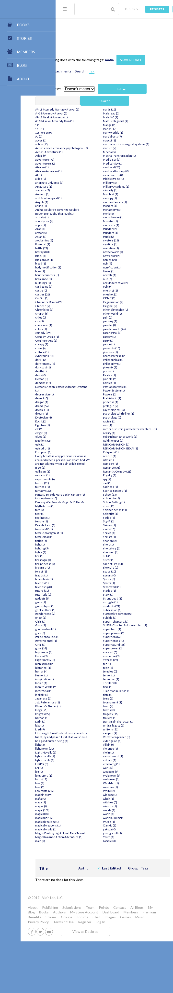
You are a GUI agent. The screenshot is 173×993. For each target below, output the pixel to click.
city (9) (74, 355)
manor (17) (125, 159)
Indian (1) (76, 725)
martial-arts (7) (128, 166)
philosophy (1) (127, 397)
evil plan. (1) (77, 509)
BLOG (22, 65)
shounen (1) (126, 590)
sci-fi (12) (124, 544)
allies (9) (75, 209)
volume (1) (125, 802)
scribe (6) (125, 555)
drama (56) (77, 440)
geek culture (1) (80, 652)
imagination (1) (79, 721)
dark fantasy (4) (80, 397)
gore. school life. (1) (82, 678)
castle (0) (76, 324)
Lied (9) (75, 771)
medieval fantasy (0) (131, 205)
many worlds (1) (129, 163)
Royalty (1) (125, 513)
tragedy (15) (126, 755)
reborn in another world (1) (136, 474)
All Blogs (86, 954)
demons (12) (78, 417)
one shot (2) (126, 324)
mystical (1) (126, 278)
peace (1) (124, 378)
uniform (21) (126, 771)
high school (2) (79, 705)
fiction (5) (76, 582)
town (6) (124, 748)
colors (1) (76, 363)
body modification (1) (83, 301)
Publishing (85, 949)
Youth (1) (124, 879)
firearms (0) (77, 609)
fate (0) (74, 551)
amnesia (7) (77, 220)
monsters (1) (127, 259)
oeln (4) (123, 320)
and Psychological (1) (83, 228)
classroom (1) (78, 359)
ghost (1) (75, 659)
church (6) (76, 348)
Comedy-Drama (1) (82, 371)
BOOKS (131, 9)
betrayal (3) (77, 286)
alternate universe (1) (84, 213)
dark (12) (75, 394)
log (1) (74, 817)
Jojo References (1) (82, 744)
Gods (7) (75, 667)
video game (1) (128, 782)
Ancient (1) (77, 224)
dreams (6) (77, 444)
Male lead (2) (127, 143)
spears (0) (125, 613)
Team (125, 949)
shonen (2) (125, 578)
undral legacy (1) (129, 767)
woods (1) (125, 852)
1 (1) (73, 151)
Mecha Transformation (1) (135, 190)
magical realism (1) (82, 867)
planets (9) (125, 413)
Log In (85, 973)
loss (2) (74, 829)
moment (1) (126, 240)
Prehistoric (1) (128, 432)
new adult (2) (127, 290)
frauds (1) (76, 617)
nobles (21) (126, 293)
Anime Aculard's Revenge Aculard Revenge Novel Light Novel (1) (88, 243)
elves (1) (75, 471)
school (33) (125, 532)
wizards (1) (126, 848)
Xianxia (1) (125, 867)
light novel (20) (79, 794)
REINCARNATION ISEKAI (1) (136, 486)
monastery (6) (127, 243)
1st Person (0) (79, 159)
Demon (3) (76, 413)
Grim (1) (75, 686)
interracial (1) (79, 732)
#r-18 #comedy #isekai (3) (86, 139)
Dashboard (98, 959)
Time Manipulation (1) (132, 732)
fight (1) (75, 586)
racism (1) (125, 455)
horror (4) (76, 713)
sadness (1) (126, 525)
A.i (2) (73, 163)
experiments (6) (80, 517)
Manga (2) (125, 155)
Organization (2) (129, 336)
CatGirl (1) (76, 332)
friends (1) (77, 625)
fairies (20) (77, 521)
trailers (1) (125, 759)
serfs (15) (125, 567)
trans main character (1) (134, 763)
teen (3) (124, 709)
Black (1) (75, 290)
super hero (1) (128, 671)
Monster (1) (126, 255)
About (68, 949)
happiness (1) (78, 694)
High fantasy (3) (80, 701)
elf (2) (74, 463)
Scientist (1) (126, 551)
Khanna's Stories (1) (83, 748)
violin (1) (124, 794)
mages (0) (76, 852)
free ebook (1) (79, 621)
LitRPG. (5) (76, 809)
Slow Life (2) (126, 605)
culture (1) (77, 386)
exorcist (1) (77, 513)
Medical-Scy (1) (128, 197)
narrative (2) (127, 282)
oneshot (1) (126, 328)
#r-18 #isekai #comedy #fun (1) (89, 147)
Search (115, 76)
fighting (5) (77, 590)
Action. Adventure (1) (84, 182)
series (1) (125, 571)
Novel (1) (124, 305)
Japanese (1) (78, 740)
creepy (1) (76, 378)
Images (145, 964)
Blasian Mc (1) (79, 293)
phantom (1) (126, 386)
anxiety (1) (77, 251)
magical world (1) (81, 875)
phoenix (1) (126, 401)
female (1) (76, 563)
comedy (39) (78, 367)
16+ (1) (74, 155)
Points (139, 949)
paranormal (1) (128, 367)
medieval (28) (127, 201)
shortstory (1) (127, 586)
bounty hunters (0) (82, 309)
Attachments (96, 76)
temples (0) (126, 713)
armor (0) (76, 266)
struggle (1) (126, 640)
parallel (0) (125, 359)
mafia (144, 55)
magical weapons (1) (83, 871)
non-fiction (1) (127, 301)
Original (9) (126, 340)
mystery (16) (127, 274)
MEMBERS (26, 52)
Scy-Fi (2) (124, 559)
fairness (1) (77, 525)
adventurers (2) (80, 194)
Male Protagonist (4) (131, 151)
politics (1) (125, 417)
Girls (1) (75, 663)
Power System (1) (129, 424)
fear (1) (75, 555)
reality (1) (125, 471)
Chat (131, 964)
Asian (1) (75, 270)
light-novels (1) (79, 806)
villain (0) (124, 786)
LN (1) (74, 813)
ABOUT (23, 79)
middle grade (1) (129, 213)
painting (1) (126, 355)
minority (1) (126, 224)
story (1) (124, 632)
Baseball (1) (77, 278)
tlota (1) (123, 736)
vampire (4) (126, 775)
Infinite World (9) (81, 728)
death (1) (76, 405)
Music (82, 968)
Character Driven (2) (83, 336)
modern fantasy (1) (131, 236)
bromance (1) (78, 313)
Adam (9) (75, 186)
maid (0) (124, 136)
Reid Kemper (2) (129, 478)
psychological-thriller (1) (134, 447)
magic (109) (77, 855)
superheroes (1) (129, 682)
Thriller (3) (125, 725)
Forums (117, 964)
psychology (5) (128, 451)
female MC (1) (79, 571)
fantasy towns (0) (81, 540)
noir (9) (123, 297)
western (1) (126, 829)
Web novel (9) (127, 817)
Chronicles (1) (79, 344)
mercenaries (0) (129, 209)
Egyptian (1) (77, 459)
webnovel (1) (127, 821)
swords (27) (126, 701)
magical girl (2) (79, 863)
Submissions (106, 949)
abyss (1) (75, 166)
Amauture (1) (78, 217)
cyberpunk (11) (79, 390)
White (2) (124, 832)
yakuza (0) (125, 871)
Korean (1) (76, 759)
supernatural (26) (130, 686)
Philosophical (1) (129, 394)
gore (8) (75, 675)
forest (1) (76, 613)
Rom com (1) (126, 501)
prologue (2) (126, 440)
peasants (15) (127, 382)
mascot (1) (125, 170)
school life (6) (127, 536)
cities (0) (75, 351)
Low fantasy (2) (79, 836)
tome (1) (124, 740)
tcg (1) (123, 705)
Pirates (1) (125, 409)
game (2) (75, 644)
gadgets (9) (77, 640)
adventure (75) (79, 190)
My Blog (104, 954)
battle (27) (76, 282)
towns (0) (124, 752)
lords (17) (76, 825)
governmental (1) (81, 682)
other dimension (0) (131, 344)
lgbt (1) (74, 767)
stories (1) (125, 628)
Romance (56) (127, 505)
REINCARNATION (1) (132, 482)
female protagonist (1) (84, 574)
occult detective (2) (131, 317)
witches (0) (126, 844)
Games (68, 968)
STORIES (24, 38)
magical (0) (77, 859)
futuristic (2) (78, 636)
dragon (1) (76, 436)
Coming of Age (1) (81, 374)
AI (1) (73, 205)
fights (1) (75, 594)
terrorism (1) (127, 721)
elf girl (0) (76, 467)
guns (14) (76, 690)
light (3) (75, 790)
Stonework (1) (127, 625)
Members (118, 959)
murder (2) (125, 263)
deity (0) (75, 409)
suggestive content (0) (133, 652)
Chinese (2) (77, 340)
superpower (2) (128, 690)
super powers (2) (129, 675)
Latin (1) (75, 763)
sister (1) (124, 598)
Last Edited (146, 910)
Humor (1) (76, 717)
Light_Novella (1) (80, 798)
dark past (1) (78, 401)
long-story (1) (78, 821)
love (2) (75, 832)
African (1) (77, 197)
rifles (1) (124, 498)
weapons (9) (126, 813)
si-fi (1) (123, 594)
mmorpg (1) (126, 232)
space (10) (125, 609)
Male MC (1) (126, 147)
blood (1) (75, 297)
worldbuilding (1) (129, 859)
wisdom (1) (125, 836)
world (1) (124, 855)
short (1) (124, 582)
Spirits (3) (125, 617)
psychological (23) (130, 444)
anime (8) (76, 236)
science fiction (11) (131, 548)
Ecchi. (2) (75, 455)
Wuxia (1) (125, 863)
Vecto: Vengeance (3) (132, 779)
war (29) (124, 809)
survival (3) (126, 694)
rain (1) (123, 459)
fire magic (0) (78, 601)
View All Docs (84, 65)
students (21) (127, 644)
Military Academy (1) (132, 220)
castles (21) (77, 328)
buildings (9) (78, 317)
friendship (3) (79, 628)
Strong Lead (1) (128, 636)
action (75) (76, 170)
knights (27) (77, 755)
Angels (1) (76, 232)
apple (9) (75, 259)
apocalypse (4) (79, 255)
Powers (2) (125, 428)
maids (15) (125, 139)
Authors (134, 954)
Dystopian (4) (78, 451)
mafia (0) (75, 844)
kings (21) (76, 752)
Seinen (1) (125, 563)
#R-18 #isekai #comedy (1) (86, 143)
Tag (126, 76)
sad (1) (123, 521)
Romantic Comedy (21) (133, 509)
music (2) (124, 270)
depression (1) (79, 428)
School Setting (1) (129, 540)
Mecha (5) (125, 186)
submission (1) (128, 648)
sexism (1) (125, 574)
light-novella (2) (80, 802)
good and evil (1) (80, 671)
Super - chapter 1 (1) (131, 659)
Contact (69, 954)
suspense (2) (127, 698)
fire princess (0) (80, 605)
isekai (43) (76, 736)
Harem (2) (76, 698)
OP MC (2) (125, 332)
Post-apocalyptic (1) (131, 420)
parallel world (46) (130, 363)
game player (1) (80, 648)
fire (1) (74, 598)
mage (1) (75, 848)
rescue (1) (125, 494)
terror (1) (124, 717)
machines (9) (78, 840)
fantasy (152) (78, 528)
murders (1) (126, 266)
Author (119, 910)
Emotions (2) (78, 474)
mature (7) (125, 182)
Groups (101, 964)
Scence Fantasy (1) (131, 528)
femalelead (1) (79, 578)
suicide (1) (125, 655)
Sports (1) (125, 621)
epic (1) (75, 478)
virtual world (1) (129, 798)
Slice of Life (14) (128, 601)
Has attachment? (83, 85)
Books (119, 954)
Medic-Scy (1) (127, 194)
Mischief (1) (126, 228)
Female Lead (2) (80, 567)
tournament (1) (128, 744)
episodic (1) (77, 482)
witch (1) (124, 840)
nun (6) (123, 313)
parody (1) (125, 371)
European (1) (78, 486)
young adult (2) (128, 875)
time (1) (123, 728)
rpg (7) (123, 517)
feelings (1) (77, 559)
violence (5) (126, 790)
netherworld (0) (129, 286)
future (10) (77, 632)
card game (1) (78, 320)
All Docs (77, 31)
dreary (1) (76, 447)
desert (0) (76, 432)
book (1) (75, 305)
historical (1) (78, 709)
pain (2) (123, 351)
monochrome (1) (129, 251)
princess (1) (126, 436)
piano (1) (124, 405)
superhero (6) (127, 678)
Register (157, 9)
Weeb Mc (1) (127, 825)
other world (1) (128, 348)
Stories (86, 964)
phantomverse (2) (130, 390)
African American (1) (83, 201)
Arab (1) (75, 263)
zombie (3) (125, 882)
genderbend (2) (80, 655)
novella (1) (125, 309)
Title (78, 910)
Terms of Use (127, 968)
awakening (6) (79, 274)
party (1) (124, 374)
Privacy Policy (102, 968)
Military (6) (125, 217)
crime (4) (75, 382)
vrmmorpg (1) (127, 806)
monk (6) (124, 247)
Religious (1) (126, 490)
